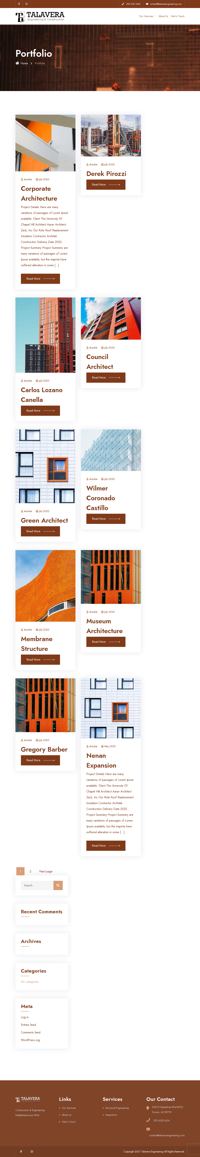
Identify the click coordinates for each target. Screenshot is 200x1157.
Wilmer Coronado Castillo (100, 498)
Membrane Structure (37, 643)
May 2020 (108, 746)
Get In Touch (178, 16)
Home (21, 63)
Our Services (146, 16)
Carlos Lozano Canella (42, 395)
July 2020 (42, 179)
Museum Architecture (104, 626)
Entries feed (28, 1025)
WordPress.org (30, 1040)
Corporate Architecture (39, 193)
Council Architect (99, 361)
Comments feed (30, 1032)
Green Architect (44, 520)
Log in (25, 1017)
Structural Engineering (117, 1108)
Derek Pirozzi (106, 173)
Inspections (111, 1115)
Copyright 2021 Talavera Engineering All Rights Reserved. (154, 1151)
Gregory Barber (44, 749)
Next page (46, 871)
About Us (163, 16)
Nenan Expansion (101, 760)
